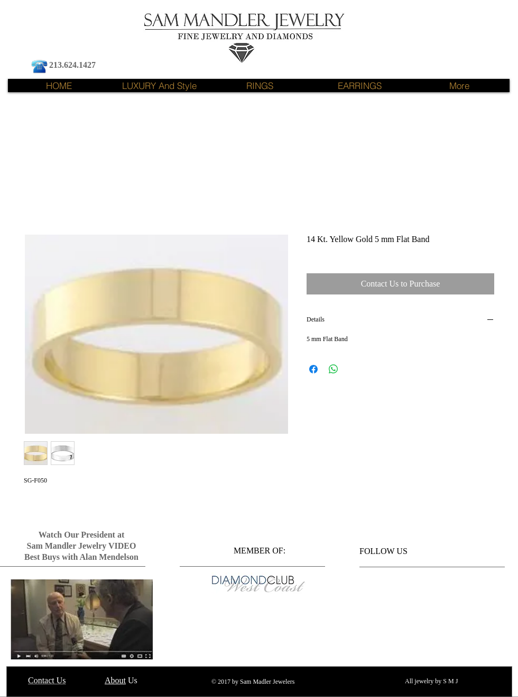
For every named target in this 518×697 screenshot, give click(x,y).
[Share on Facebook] (313, 369)
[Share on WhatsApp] (333, 369)
